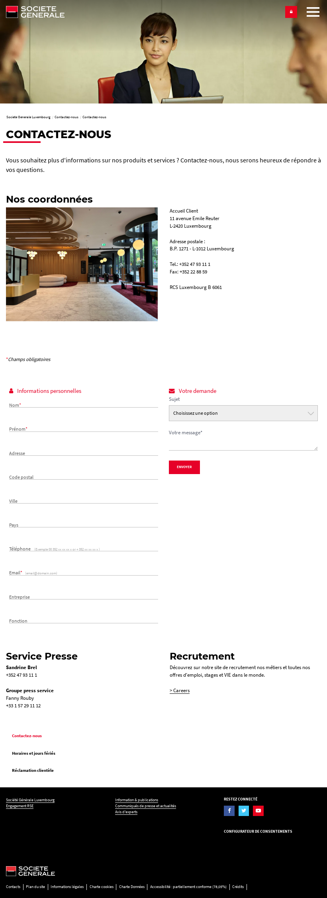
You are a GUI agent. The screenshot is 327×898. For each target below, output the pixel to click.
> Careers (180, 690)
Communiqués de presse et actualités (145, 805)
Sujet (174, 399)
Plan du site (35, 886)
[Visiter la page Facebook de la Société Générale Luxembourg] (229, 811)
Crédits (238, 886)
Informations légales (67, 886)
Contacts (13, 886)
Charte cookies (102, 886)
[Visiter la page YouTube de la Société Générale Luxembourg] (258, 811)
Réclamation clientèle (33, 770)
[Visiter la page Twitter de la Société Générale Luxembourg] (244, 811)
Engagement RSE (19, 805)
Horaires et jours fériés (33, 753)
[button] (291, 12)
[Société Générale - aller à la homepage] (143, 12)
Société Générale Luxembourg (30, 799)
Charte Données (132, 886)
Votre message (185, 432)
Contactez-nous (27, 735)
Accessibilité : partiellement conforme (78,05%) (188, 886)
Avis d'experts (126, 811)
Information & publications (136, 799)
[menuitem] (163, 735)
